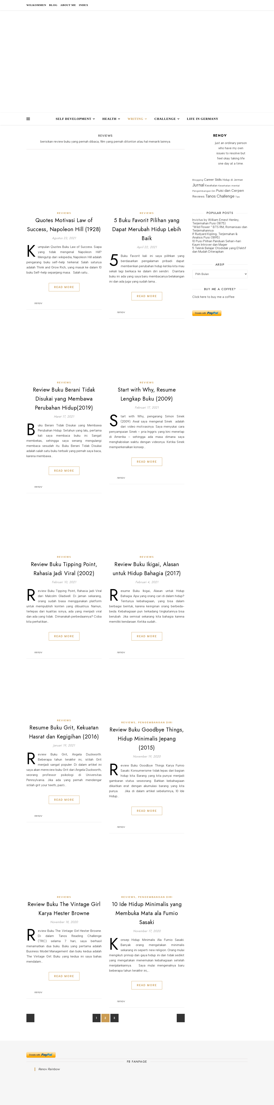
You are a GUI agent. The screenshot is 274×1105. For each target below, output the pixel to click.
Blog (53, 5)
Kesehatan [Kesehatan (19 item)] (211, 185)
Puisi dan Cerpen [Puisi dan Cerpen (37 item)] (230, 191)
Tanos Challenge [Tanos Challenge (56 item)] (219, 196)
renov (38, 303)
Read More (64, 287)
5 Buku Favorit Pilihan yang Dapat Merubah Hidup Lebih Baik (146, 229)
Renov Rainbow (49, 1069)
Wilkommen (36, 5)
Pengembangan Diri (155, 722)
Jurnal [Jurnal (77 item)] (198, 184)
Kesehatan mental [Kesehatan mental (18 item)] (229, 185)
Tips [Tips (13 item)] (237, 196)
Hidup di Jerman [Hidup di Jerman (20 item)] (233, 179)
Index (83, 5)
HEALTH (109, 118)
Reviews (64, 213)
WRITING (135, 118)
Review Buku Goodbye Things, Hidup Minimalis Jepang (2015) (147, 739)
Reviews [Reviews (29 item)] (198, 196)
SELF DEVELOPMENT (73, 118)
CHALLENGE (165, 118)
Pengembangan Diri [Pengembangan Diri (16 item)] (203, 191)
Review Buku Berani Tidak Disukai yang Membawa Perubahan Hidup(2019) (64, 399)
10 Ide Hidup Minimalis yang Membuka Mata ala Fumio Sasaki (147, 913)
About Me (68, 5)
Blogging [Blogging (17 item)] (197, 179)
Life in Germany (202, 118)
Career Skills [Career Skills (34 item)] (213, 180)
